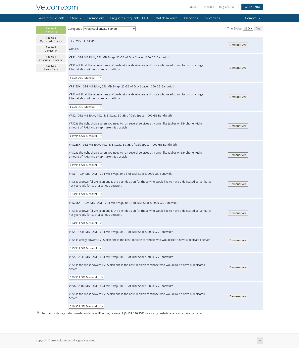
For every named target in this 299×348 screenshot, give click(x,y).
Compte (252, 18)
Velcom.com (57, 7)
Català (193, 7)
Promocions (95, 18)
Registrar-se (226, 7)
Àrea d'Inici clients (51, 18)
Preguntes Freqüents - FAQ (129, 18)
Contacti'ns (212, 18)
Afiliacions (190, 18)
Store (75, 18)
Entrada (209, 7)
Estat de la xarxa (165, 18)
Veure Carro (252, 7)
